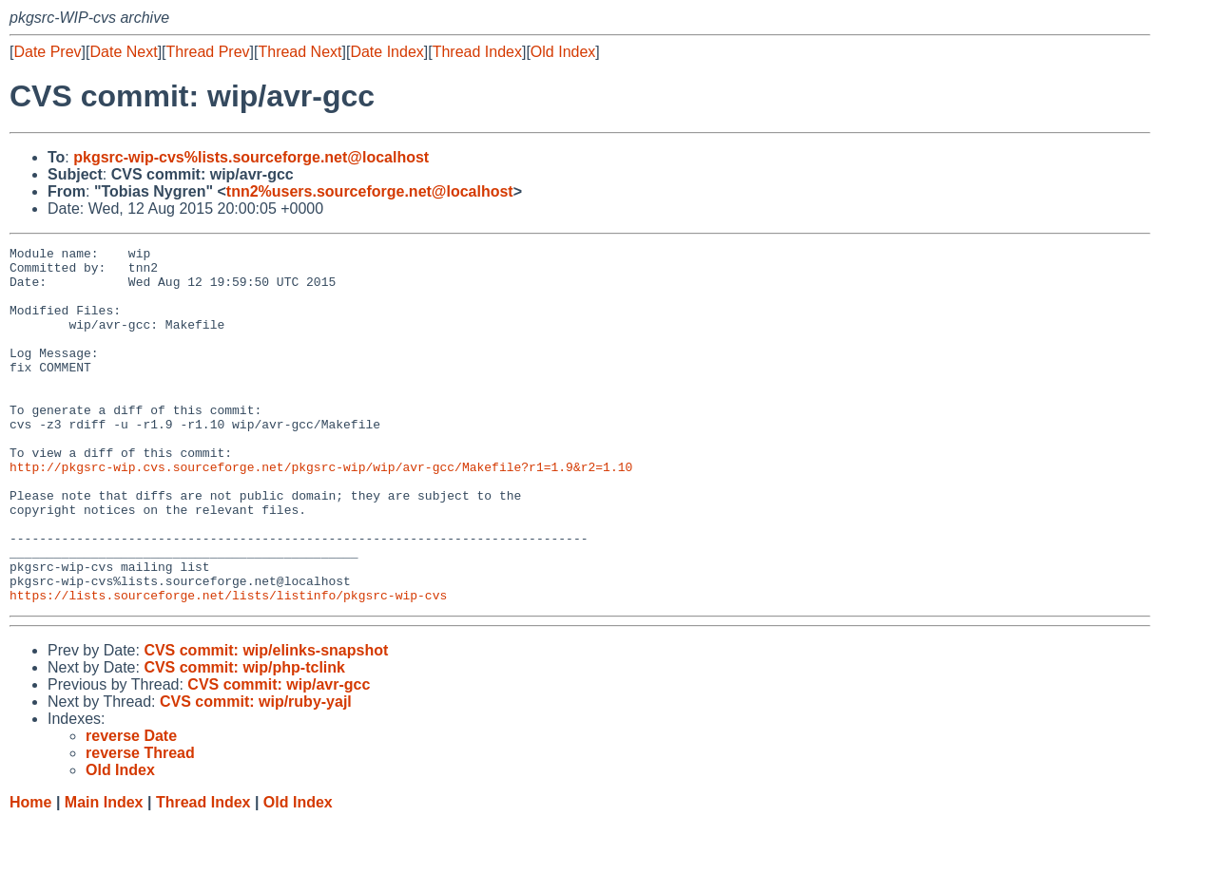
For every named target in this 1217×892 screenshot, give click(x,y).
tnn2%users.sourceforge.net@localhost (369, 191)
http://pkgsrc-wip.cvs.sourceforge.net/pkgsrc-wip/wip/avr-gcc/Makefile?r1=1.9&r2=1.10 (321, 512)
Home (30, 873)
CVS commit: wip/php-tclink (244, 739)
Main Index (104, 873)
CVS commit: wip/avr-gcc (278, 756)
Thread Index (477, 52)
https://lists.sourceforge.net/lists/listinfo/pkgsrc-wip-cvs (228, 665)
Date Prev (47, 52)
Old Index (563, 52)
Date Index (386, 52)
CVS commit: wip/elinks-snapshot (266, 721)
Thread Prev (208, 52)
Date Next (123, 52)
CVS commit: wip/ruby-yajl (256, 773)
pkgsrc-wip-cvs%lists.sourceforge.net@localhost (251, 157)
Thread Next (299, 52)
